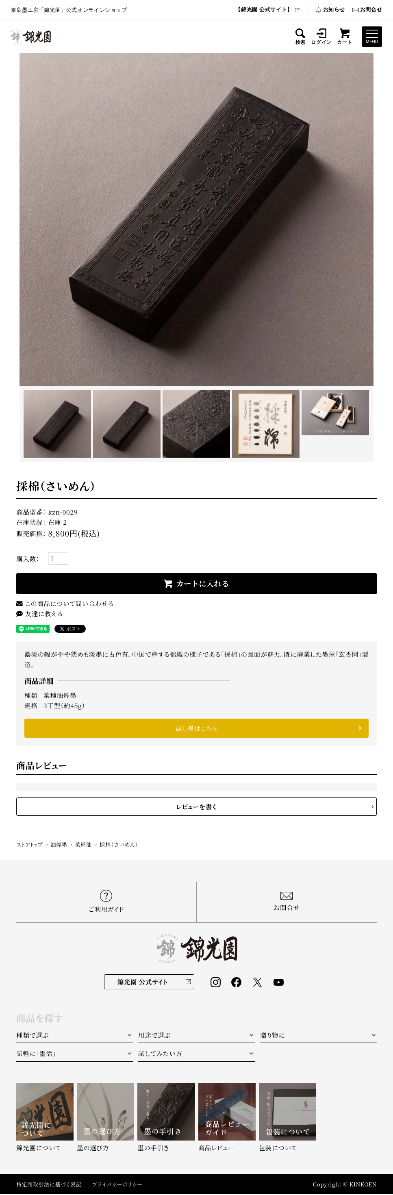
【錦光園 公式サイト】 (267, 10)
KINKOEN (363, 1185)
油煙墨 (59, 846)
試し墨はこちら (196, 728)
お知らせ (330, 10)
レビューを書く (196, 807)
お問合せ (367, 10)
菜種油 (84, 846)
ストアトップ (29, 846)
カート (344, 36)
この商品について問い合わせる (65, 603)
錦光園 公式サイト (142, 982)
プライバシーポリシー (119, 1185)
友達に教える (39, 613)
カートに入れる (202, 583)
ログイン (321, 36)
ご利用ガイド (106, 902)
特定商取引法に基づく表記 (49, 1185)
